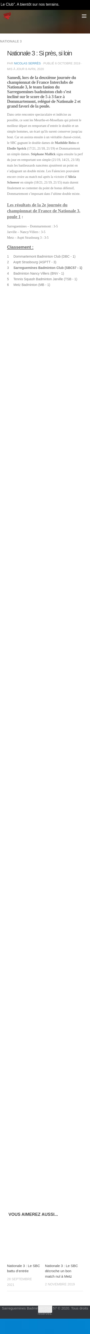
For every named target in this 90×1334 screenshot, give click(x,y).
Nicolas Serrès (27, 63)
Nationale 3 (11, 41)
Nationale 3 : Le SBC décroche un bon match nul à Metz (61, 1271)
